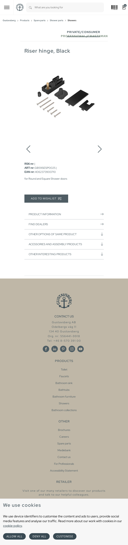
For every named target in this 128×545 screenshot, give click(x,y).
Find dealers (66, 224)
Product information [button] (66, 214)
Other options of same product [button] (66, 234)
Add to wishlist (46, 199)
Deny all (39, 536)
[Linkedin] (54, 349)
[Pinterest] (63, 349)
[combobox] (69, 7)
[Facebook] (46, 349)
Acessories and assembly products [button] (66, 244)
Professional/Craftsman (84, 36)
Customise (64, 536)
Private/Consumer (83, 32)
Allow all (14, 536)
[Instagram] (72, 349)
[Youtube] (80, 349)
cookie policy (12, 525)
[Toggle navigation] (7, 7)
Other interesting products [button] (66, 254)
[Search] (30, 7)
